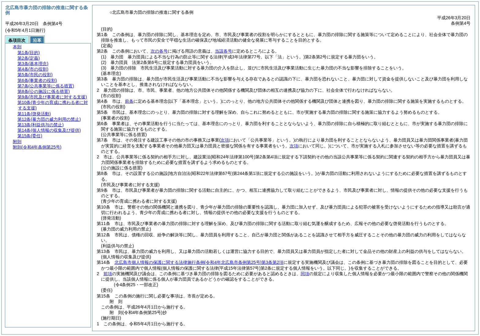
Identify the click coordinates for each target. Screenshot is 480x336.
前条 (129, 101)
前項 (107, 273)
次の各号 (159, 51)
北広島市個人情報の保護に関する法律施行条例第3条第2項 (198, 262)
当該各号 (223, 51)
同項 (305, 273)
